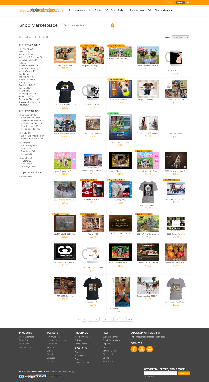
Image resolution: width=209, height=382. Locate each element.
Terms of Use (56, 372)
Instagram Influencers (56, 340)
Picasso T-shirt (93, 302)
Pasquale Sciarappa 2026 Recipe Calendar (93, 66)
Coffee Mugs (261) (29, 145)
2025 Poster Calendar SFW (120, 309)
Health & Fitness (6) (27, 79)
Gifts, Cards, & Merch (115, 10)
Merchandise (25, 347)
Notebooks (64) (28, 151)
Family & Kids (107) (27, 85)
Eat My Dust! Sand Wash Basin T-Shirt (176, 302)
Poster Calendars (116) (31, 129)
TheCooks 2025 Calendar (148, 133)
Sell (149, 10)
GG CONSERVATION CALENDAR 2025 (65, 262)
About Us (79, 352)
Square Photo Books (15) (32, 138)
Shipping (106, 344)
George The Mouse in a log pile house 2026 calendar (120, 171)
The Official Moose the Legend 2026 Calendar (93, 199)
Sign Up (180, 2)
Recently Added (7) (27, 54)
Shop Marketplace (163, 10)
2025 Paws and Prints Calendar (176, 171)
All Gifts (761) (24, 143)
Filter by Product (29, 110)
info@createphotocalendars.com (150, 337)
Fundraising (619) (26, 77)
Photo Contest (137, 10)
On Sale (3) (24, 51)
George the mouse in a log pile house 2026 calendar (120, 263)
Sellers (78, 340)
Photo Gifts (24, 344)
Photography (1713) (27, 93)
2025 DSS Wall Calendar (120, 233)
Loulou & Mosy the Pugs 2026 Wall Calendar (148, 171)
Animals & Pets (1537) (28, 60)
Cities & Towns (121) (27, 71)
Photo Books (95, 10)
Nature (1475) (25, 91)
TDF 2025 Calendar (65, 296)
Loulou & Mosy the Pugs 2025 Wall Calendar (65, 171)
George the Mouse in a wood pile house (176, 263)
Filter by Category (30, 44)
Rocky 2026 (93, 234)
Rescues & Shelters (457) (30, 99)
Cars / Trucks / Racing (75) (30, 68)
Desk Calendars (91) (30, 126)
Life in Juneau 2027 (120, 142)
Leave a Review (82, 362)
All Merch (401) (25, 158)
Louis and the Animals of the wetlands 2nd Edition (65, 200)
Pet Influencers (53, 337)
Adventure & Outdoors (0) (30, 57)
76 (111, 319)
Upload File (108, 358)
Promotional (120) (26, 96)
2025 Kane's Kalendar (176, 234)
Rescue (50, 347)
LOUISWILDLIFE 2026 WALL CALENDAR (65, 234)
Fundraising (52, 344)
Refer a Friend (109, 361)
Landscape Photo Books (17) (33, 136)
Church (50, 354)
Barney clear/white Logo (93, 268)
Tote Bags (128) (28, 166)
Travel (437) (24, 105)
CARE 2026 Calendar (93, 134)
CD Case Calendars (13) (31, 123)
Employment (80, 355)
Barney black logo (176, 71)
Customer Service (110, 337)
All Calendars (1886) (28, 115)
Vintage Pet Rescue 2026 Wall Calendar (148, 100)
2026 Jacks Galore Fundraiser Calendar (120, 100)
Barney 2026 (120, 200)
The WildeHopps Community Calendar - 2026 (65, 134)
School (50, 351)
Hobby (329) (24, 82)
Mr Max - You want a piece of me (148, 205)
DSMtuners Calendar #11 (148, 263)
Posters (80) (26, 154)
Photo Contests (81, 344)
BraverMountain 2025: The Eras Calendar (148, 296)
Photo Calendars (77, 10)
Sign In (170, 2)
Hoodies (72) (27, 163)
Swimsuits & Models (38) (29, 102)
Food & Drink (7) (26, 74)
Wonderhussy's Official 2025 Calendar (93, 171)
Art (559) (23, 63)
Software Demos (110, 351)
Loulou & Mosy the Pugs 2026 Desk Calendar (120, 59)
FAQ (104, 347)
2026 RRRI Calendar (176, 100)
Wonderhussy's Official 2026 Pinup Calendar (176, 199)
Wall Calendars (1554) (30, 118)
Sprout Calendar (65, 65)
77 (117, 319)
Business (51, 358)
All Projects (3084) (27, 49)
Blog (77, 359)
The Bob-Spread (176, 134)
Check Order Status (111, 340)
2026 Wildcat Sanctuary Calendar (148, 234)
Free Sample (108, 354)
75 (105, 319)
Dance (50, 361)
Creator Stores (25, 177)
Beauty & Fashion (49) (28, 65)
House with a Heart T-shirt (65, 105)
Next (130, 319)
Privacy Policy (149, 377)
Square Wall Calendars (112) (33, 120)
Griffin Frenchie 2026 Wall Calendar (148, 66)
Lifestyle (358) (25, 88)
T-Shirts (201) (27, 161)
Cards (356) (26, 148)
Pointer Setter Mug (93, 104)
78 (123, 319)
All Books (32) (25, 133)
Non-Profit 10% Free (84, 337)
